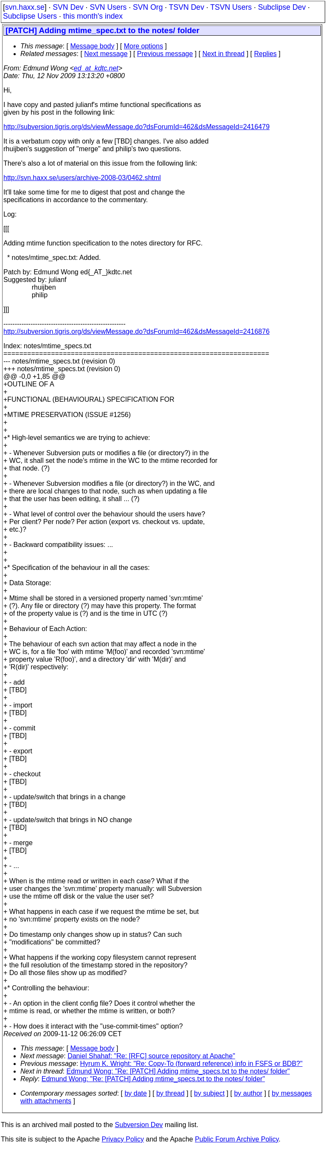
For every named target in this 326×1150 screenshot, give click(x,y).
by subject (209, 1093)
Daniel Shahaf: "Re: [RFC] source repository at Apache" (151, 1056)
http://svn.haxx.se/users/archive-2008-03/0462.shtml (82, 177)
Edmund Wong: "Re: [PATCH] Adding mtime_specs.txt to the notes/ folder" (178, 1071)
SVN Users (108, 7)
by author (248, 1093)
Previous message (165, 53)
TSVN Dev (186, 7)
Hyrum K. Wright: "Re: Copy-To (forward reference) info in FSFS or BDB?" (191, 1063)
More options (143, 46)
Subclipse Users (30, 16)
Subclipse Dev (282, 7)
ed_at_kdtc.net (96, 68)
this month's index (93, 16)
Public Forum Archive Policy (236, 1139)
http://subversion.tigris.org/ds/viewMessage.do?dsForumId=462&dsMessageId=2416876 (136, 331)
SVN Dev (68, 7)
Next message (105, 53)
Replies (265, 53)
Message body (92, 46)
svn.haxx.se (25, 7)
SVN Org (148, 7)
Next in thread (223, 53)
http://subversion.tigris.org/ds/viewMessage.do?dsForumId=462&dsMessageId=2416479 (136, 126)
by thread (170, 1093)
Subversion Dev (139, 1124)
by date (135, 1093)
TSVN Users (231, 7)
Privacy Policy (122, 1139)
